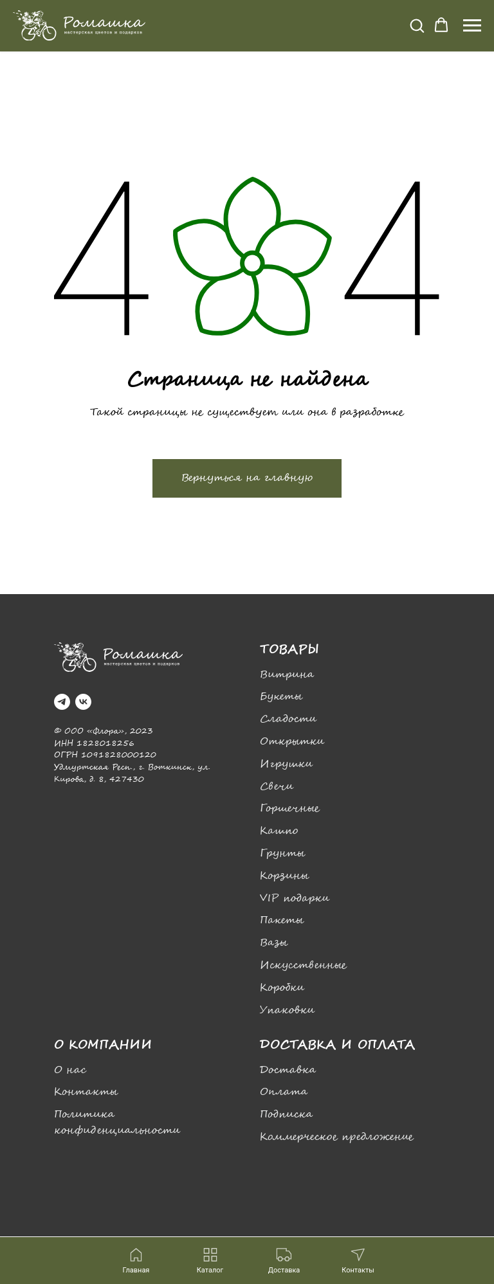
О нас (70, 1070)
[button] (417, 25)
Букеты (281, 697)
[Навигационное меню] (472, 25)
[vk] (83, 702)
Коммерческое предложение (337, 1137)
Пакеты (282, 920)
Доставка (288, 1070)
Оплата (283, 1092)
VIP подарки (294, 899)
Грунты (282, 853)
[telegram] (62, 702)
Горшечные (290, 808)
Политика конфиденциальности (117, 1123)
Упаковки (287, 1010)
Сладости (288, 719)
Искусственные (303, 965)
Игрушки (286, 764)
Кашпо (279, 831)
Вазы (274, 943)
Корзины (284, 876)
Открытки (292, 742)
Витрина (287, 675)
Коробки (282, 988)
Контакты (86, 1092)
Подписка (286, 1115)
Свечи (276, 787)
